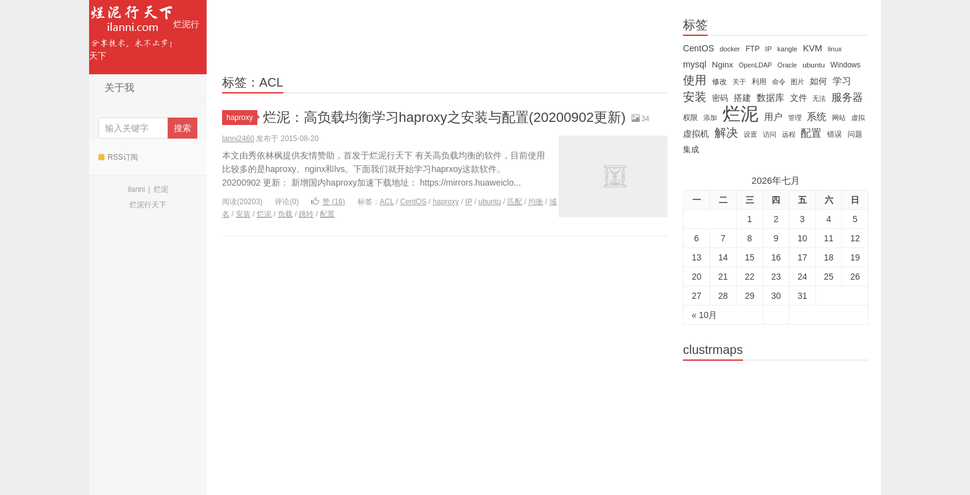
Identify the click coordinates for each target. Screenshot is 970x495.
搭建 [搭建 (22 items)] (742, 98)
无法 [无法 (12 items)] (819, 98)
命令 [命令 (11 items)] (779, 81)
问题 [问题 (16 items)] (855, 134)
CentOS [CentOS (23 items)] (698, 48)
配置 (327, 214)
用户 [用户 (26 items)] (773, 117)
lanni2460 (238, 138)
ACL (387, 201)
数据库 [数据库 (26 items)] (770, 98)
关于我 (119, 87)
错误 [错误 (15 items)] (834, 134)
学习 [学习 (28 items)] (842, 80)
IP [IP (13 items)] (768, 49)
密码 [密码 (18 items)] (720, 98)
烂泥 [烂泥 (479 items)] (740, 114)
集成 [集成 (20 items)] (691, 149)
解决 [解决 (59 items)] (726, 133)
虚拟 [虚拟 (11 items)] (858, 117)
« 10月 (704, 315)
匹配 (514, 201)
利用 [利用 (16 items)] (759, 81)
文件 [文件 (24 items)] (798, 98)
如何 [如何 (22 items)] (818, 81)
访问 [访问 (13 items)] (769, 134)
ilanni (136, 189)
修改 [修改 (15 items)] (719, 81)
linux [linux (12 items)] (835, 49)
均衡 (535, 201)
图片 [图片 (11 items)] (797, 81)
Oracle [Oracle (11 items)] (787, 65)
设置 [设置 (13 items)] (750, 134)
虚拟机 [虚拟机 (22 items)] (696, 134)
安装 (243, 214)
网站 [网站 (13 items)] (839, 117)
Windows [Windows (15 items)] (845, 65)
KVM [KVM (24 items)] (812, 48)
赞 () (328, 201)
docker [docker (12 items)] (729, 49)
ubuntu (489, 201)
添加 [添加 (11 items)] (710, 117)
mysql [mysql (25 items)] (694, 64)
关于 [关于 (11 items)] (739, 81)
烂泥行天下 (144, 30)
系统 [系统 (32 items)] (816, 116)
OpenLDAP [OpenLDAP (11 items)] (755, 65)
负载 (285, 214)
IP (468, 201)
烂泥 (160, 189)
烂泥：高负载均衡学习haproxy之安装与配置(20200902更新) (444, 117)
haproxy (241, 117)
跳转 (306, 214)
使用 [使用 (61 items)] (694, 80)
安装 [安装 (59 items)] (694, 97)
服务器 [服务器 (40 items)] (847, 97)
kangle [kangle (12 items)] (787, 49)
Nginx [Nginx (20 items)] (722, 64)
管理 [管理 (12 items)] (795, 117)
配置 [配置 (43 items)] (811, 133)
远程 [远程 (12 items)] (789, 134)
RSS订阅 (118, 157)
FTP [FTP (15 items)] (752, 49)
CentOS (413, 201)
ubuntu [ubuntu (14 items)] (813, 65)
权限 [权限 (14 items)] (690, 117)
